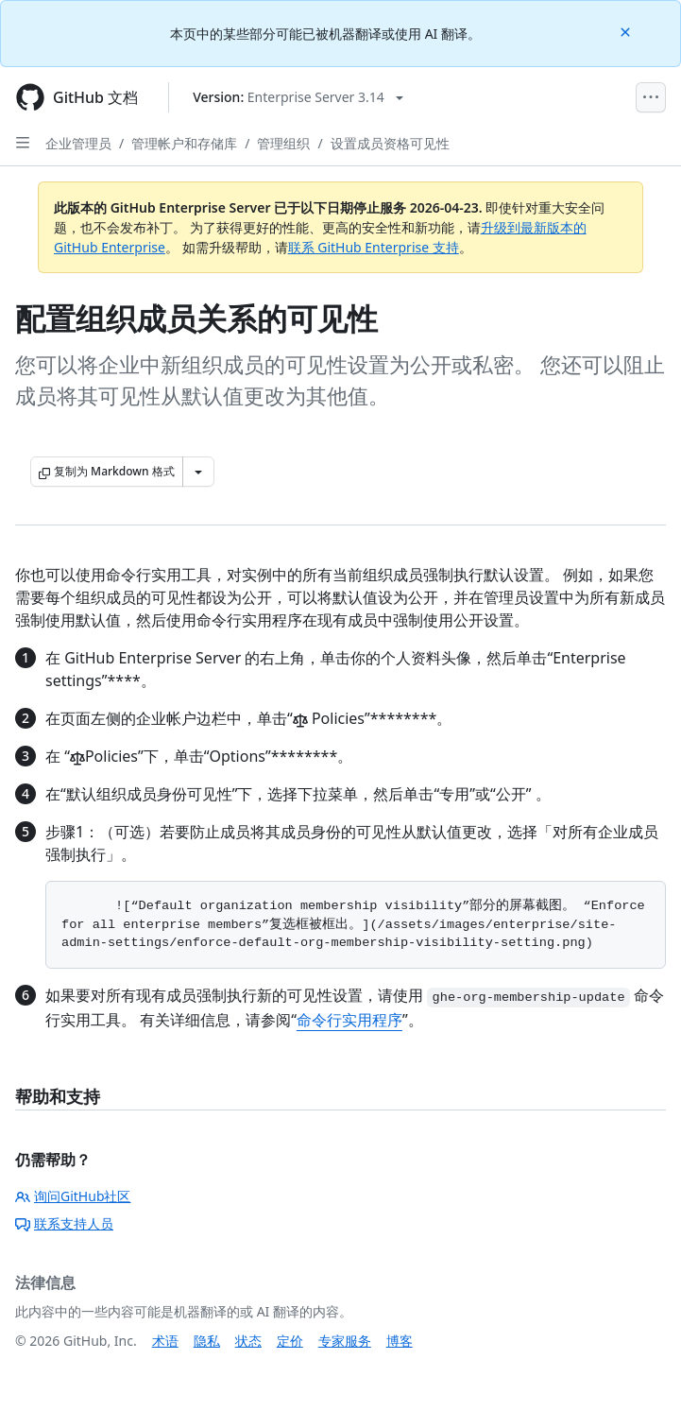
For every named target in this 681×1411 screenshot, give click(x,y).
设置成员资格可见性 (390, 143)
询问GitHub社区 (73, 1196)
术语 (165, 1341)
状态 (248, 1341)
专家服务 (344, 1341)
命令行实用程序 (349, 1019)
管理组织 (283, 143)
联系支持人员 (64, 1223)
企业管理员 (78, 143)
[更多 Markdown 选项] (198, 471)
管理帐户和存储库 (184, 143)
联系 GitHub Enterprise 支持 (373, 247)
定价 (290, 1341)
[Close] (627, 31)
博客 (399, 1341)
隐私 (207, 1341)
